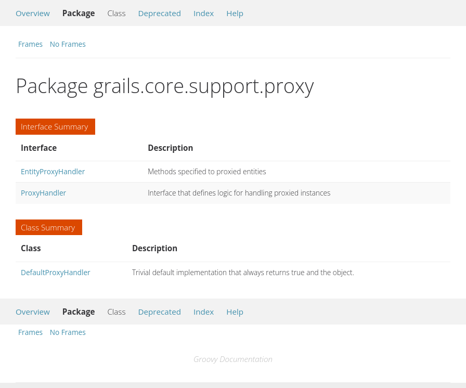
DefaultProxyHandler (55, 272)
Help (234, 13)
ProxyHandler (43, 193)
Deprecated (159, 13)
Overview (33, 13)
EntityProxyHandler (53, 171)
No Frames (68, 44)
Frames (30, 44)
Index (203, 13)
